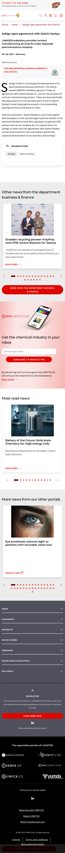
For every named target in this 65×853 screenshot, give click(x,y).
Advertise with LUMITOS (31, 810)
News (5, 609)
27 (47, 588)
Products (7, 629)
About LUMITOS (31, 816)
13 (50, 276)
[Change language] (50, 15)
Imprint (16, 839)
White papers (9, 640)
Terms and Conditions (37, 839)
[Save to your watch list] (55, 16)
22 (32, 588)
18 (34, 280)
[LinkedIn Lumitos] (32, 798)
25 (41, 588)
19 (37, 280)
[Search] (41, 15)
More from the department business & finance (32, 289)
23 (35, 588)
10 (41, 276)
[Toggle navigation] (61, 16)
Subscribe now (32, 715)
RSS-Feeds (7, 671)
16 (28, 280)
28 (50, 588)
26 (44, 588)
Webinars (7, 650)
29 (53, 588)
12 (47, 276)
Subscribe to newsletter (29, 359)
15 (25, 280)
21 (29, 588)
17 (31, 280)
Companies (8, 619)
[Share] (46, 15)
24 (38, 588)
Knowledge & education (16, 661)
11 (44, 276)
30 (32, 592)
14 (53, 276)
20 (40, 280)
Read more (10, 379)
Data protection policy (32, 844)
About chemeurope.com (32, 821)
